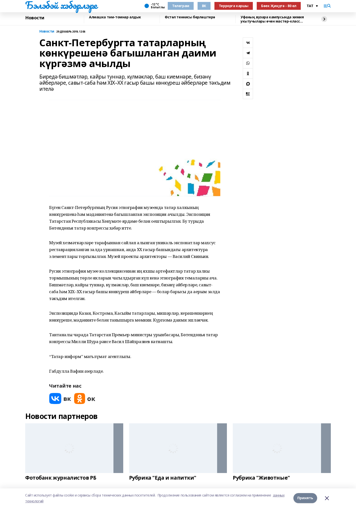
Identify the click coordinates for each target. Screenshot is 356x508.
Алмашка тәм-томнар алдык (115, 17)
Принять (305, 498)
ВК (204, 5)
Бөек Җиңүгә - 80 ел (278, 5)
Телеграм (180, 5)
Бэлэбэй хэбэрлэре (61, 5)
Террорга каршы (233, 5)
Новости (34, 18)
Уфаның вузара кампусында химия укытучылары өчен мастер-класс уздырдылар (272, 19)
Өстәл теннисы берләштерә (190, 17)
